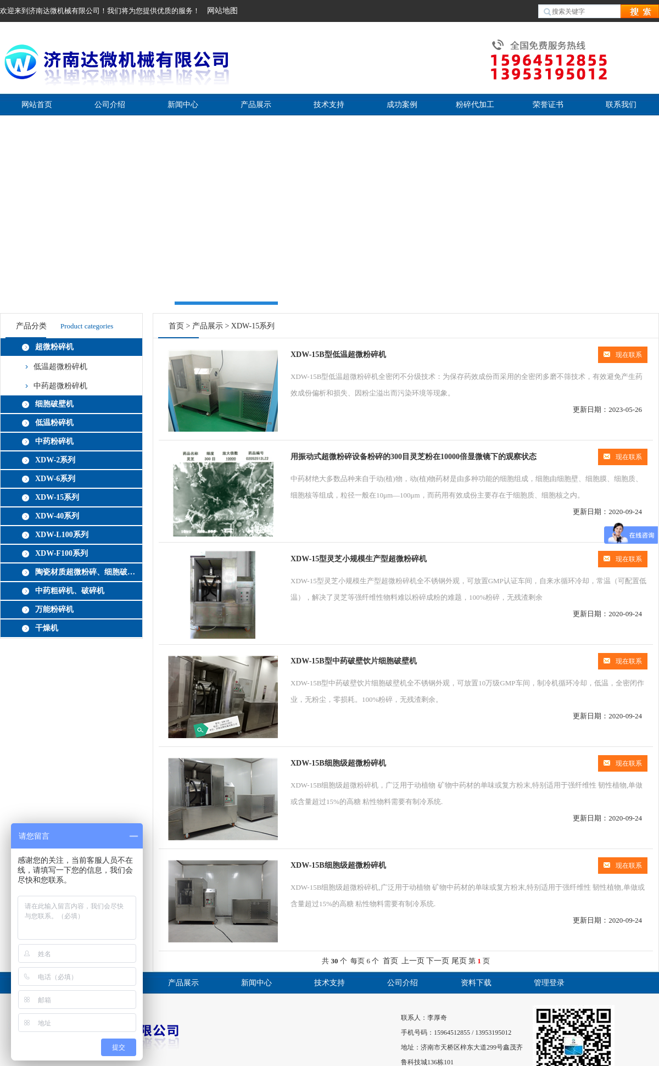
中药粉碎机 (54, 441)
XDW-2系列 (55, 460)
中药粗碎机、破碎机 (69, 591)
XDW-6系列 (55, 479)
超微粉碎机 (54, 347)
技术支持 (329, 105)
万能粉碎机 (54, 609)
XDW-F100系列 (61, 553)
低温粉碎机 (54, 422)
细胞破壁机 (54, 404)
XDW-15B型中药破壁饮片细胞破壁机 (354, 661)
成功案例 (402, 105)
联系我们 (621, 105)
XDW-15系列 (57, 497)
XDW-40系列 (57, 516)
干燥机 (46, 628)
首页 (176, 326)
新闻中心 (182, 105)
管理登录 (549, 983)
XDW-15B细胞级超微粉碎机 (338, 763)
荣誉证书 (548, 105)
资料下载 (476, 983)
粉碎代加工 (475, 105)
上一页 (413, 961)
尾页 (459, 961)
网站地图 (222, 11)
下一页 (437, 961)
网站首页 (36, 105)
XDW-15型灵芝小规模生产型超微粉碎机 (359, 559)
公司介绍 (109, 105)
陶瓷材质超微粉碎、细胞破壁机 (86, 572)
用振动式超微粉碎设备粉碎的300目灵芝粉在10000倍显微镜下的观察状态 (414, 457)
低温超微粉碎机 (60, 366)
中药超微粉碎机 (60, 386)
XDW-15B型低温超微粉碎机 (338, 354)
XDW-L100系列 (61, 535)
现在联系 (623, 355)
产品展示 (256, 105)
